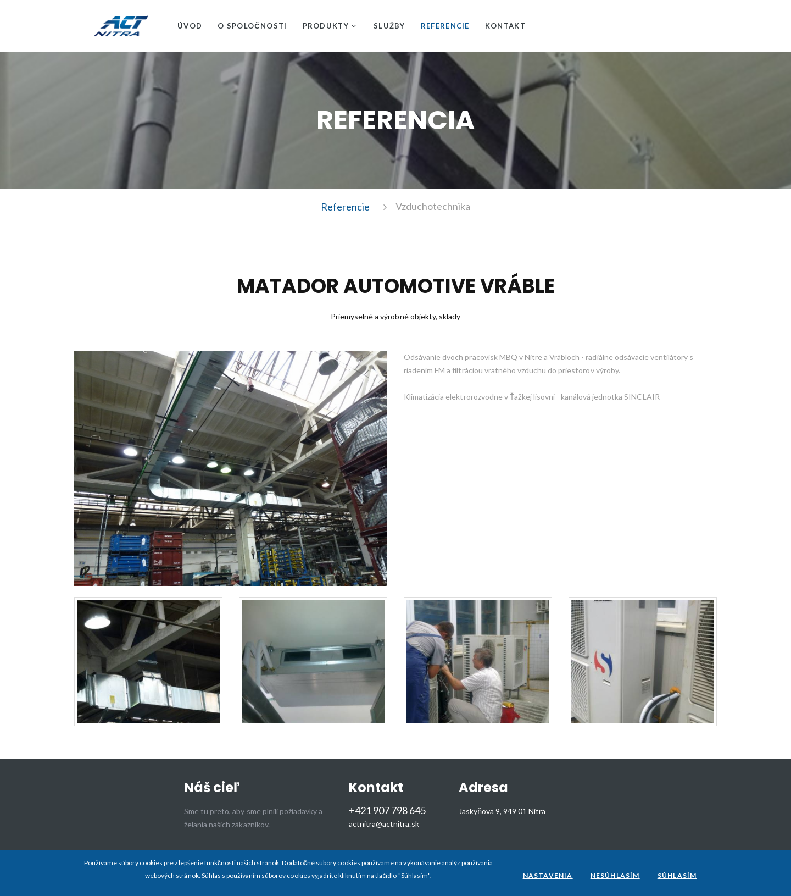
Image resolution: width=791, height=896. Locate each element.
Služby (389, 25)
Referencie (445, 25)
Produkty (326, 25)
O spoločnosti (252, 25)
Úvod (189, 25)
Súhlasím (677, 875)
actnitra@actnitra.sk (384, 824)
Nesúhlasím (615, 875)
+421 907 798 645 (387, 810)
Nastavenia (548, 875)
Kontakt (505, 25)
